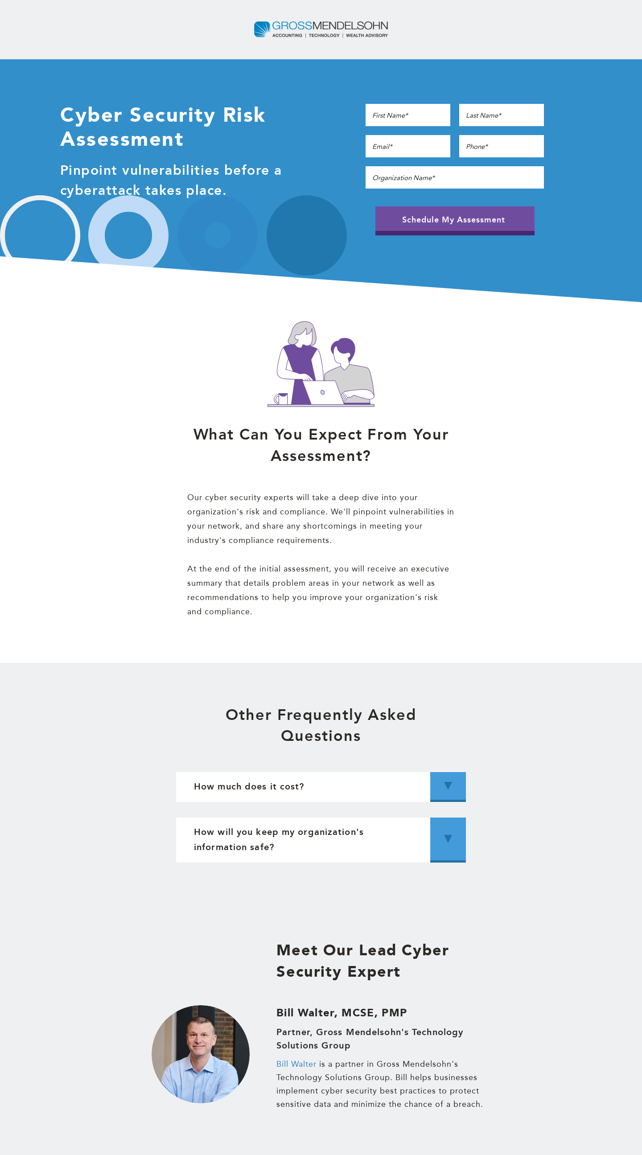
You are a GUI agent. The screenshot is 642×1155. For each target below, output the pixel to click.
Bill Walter (296, 1063)
